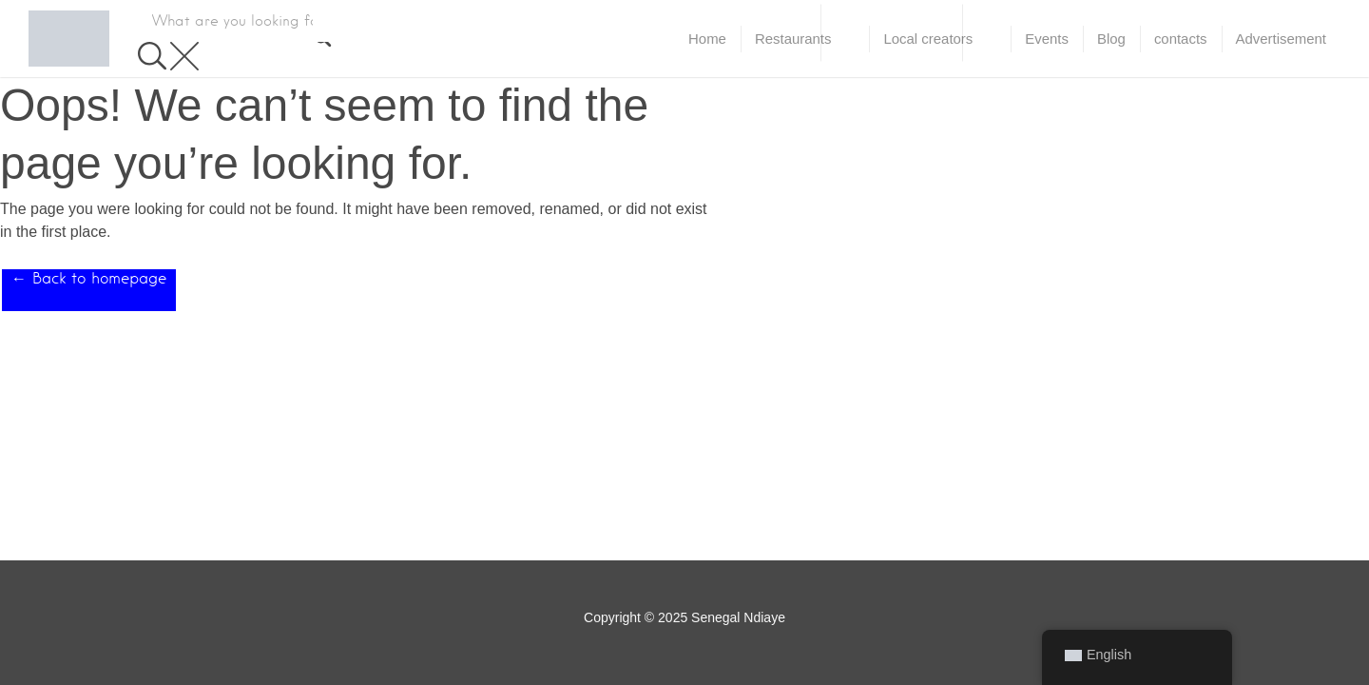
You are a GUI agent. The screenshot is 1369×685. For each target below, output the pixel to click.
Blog (1111, 38)
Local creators (928, 38)
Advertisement (1281, 38)
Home (707, 38)
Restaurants (793, 38)
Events (1047, 38)
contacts (1180, 38)
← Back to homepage (88, 278)
